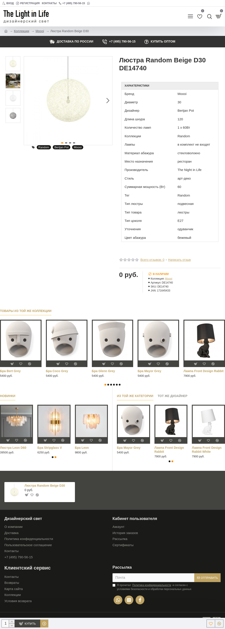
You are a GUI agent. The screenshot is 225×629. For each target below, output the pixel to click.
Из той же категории (135, 396)
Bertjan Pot (61, 147)
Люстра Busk (193, 371)
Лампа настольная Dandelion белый (106, 373)
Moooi (40, 31)
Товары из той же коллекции (25, 311)
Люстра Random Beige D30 (45, 485)
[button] (107, 100)
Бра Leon (82, 447)
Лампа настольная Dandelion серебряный (155, 373)
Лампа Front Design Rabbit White (206, 449)
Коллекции (21, 31)
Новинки (7, 396)
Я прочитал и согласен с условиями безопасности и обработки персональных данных (151, 587)
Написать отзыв (179, 260)
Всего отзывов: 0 (152, 260)
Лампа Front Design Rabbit (169, 449)
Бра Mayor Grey (128, 447)
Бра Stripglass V (49, 447)
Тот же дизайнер (172, 396)
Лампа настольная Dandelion (60, 373)
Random (43, 147)
